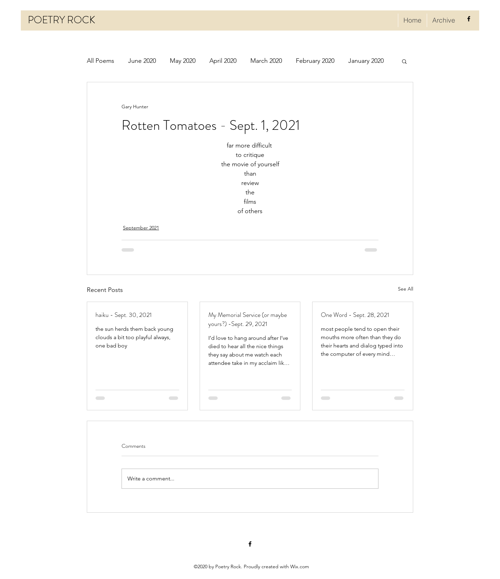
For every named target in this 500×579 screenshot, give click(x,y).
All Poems (100, 61)
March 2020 (266, 61)
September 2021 (141, 228)
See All (405, 289)
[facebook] (468, 18)
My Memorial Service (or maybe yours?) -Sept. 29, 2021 (247, 319)
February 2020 (315, 61)
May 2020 (182, 61)
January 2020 (366, 61)
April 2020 (222, 61)
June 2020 (142, 61)
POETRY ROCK (61, 20)
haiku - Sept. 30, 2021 (123, 314)
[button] (404, 61)
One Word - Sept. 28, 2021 (355, 314)
